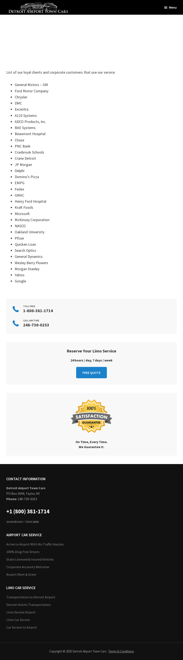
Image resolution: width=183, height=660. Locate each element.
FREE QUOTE (91, 372)
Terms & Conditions (121, 651)
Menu (173, 7)
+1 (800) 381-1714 (27, 511)
